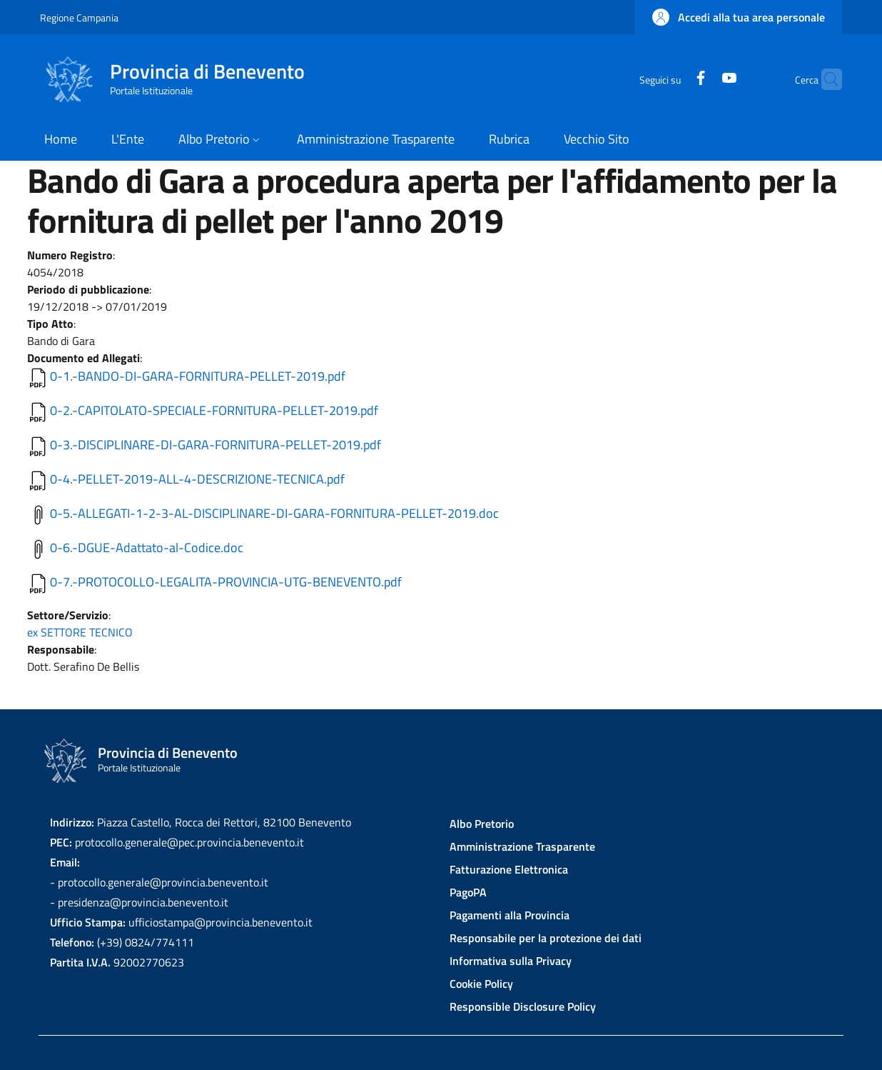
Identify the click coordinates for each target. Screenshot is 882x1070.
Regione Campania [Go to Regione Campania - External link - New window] (79, 17)
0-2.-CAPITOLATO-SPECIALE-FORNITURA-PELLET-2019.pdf (214, 410)
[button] (738, 17)
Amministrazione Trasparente (522, 846)
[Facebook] (673, 79)
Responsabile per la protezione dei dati (546, 937)
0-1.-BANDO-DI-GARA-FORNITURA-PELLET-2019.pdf (197, 376)
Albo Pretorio (482, 823)
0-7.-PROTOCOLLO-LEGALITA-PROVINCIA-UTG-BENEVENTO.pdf (226, 581)
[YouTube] (701, 79)
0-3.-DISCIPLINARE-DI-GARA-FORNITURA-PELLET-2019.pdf (215, 444)
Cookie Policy (481, 983)
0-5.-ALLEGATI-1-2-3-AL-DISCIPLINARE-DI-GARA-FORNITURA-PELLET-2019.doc (274, 513)
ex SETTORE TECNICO (80, 632)
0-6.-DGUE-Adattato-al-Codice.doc (146, 547)
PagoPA (468, 892)
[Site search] (825, 79)
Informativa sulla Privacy (511, 960)
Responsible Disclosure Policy (523, 1006)
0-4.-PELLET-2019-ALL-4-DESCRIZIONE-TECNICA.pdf (197, 479)
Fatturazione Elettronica (509, 869)
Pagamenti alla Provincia (509, 915)
